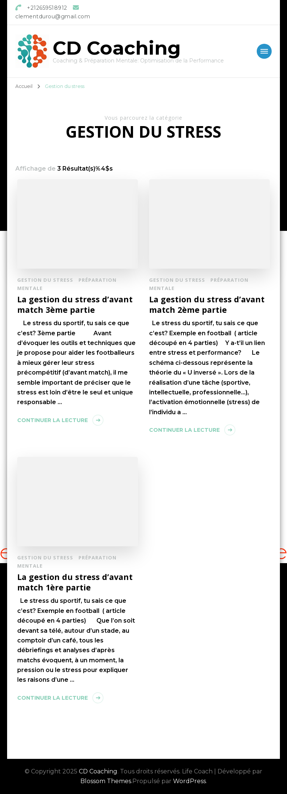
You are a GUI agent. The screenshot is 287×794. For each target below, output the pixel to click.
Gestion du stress (45, 280)
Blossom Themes (105, 781)
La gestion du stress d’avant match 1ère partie (75, 582)
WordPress (189, 781)
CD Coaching (117, 48)
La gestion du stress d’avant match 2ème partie (207, 304)
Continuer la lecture (52, 420)
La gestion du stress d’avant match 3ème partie (75, 304)
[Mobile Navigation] (264, 51)
